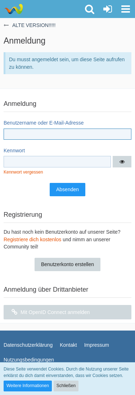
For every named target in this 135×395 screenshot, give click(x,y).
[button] (125, 9)
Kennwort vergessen (23, 172)
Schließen (66, 385)
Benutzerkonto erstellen (67, 264)
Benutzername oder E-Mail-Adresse (44, 123)
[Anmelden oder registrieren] (107, 9)
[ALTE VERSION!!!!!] (13, 9)
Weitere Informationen (27, 385)
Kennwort (14, 150)
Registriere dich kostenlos (32, 239)
